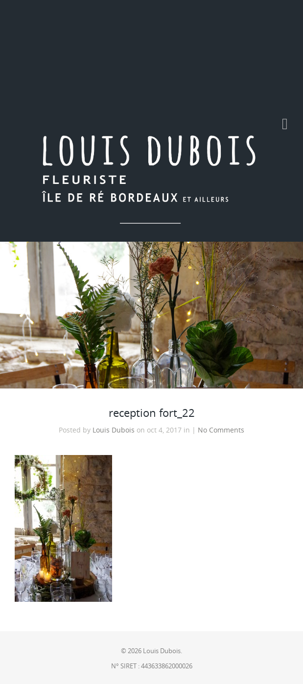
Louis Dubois (114, 430)
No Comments (221, 430)
